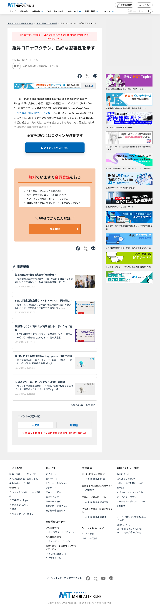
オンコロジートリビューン (61, 532)
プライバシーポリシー (128, 496)
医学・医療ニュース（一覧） (23, 474)
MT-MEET (89, 490)
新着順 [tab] (74, 425)
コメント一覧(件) (29, 416)
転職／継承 (90, 11)
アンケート (51, 487)
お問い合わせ (123, 474)
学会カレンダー (53, 492)
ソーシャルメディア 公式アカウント (64, 578)
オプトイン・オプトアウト (130, 492)
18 (16, 66)
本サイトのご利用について (130, 483)
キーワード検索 (53, 501)
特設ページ (73, 11)
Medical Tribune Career (96, 501)
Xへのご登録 (88, 533)
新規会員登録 (124, 5)
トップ (13, 11)
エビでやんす (52, 496)
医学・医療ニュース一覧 (47, 23)
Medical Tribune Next (95, 516)
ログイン (144, 5)
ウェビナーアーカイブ (23, 513)
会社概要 (121, 505)
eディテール (52, 478)
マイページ (51, 474)
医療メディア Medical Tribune (20, 23)
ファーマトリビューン (59, 541)
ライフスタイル (53, 558)
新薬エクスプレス (21, 504)
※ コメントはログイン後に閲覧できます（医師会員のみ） (55, 433)
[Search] (139, 11)
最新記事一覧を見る (82, 405)
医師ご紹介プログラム (57, 505)
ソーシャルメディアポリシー (131, 501)
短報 (14, 509)
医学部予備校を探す (55, 510)
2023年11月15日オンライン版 (33, 113)
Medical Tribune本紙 (95, 478)
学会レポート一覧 (55, 11)
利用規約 (121, 487)
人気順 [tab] (35, 425)
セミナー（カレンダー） (58, 483)
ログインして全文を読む (55, 148)
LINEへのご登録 (90, 538)
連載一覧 (36, 11)
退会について (123, 524)
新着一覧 (24, 11)
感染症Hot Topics (20, 500)
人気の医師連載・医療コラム (23, 478)
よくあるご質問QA (126, 478)
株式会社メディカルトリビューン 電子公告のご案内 (131, 531)
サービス (106, 11)
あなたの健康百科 (57, 553)
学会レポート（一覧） (20, 483)
